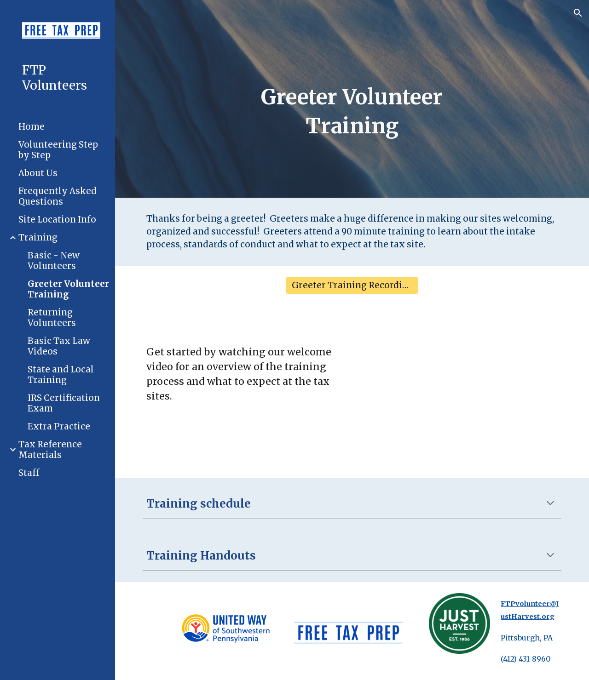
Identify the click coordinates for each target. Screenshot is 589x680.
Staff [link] (29, 473)
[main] (352, 111)
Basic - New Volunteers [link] (54, 260)
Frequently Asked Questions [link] (57, 196)
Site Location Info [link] (57, 219)
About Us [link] (38, 173)
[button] (578, 13)
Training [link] (38, 237)
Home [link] (31, 126)
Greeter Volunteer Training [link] (68, 289)
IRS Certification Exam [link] (64, 403)
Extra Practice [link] (59, 426)
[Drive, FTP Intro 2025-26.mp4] (460, 391)
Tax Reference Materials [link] (50, 449)
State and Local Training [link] (61, 374)
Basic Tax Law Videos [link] (59, 346)
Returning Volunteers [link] (52, 317)
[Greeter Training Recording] (352, 285)
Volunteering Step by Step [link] (58, 149)
